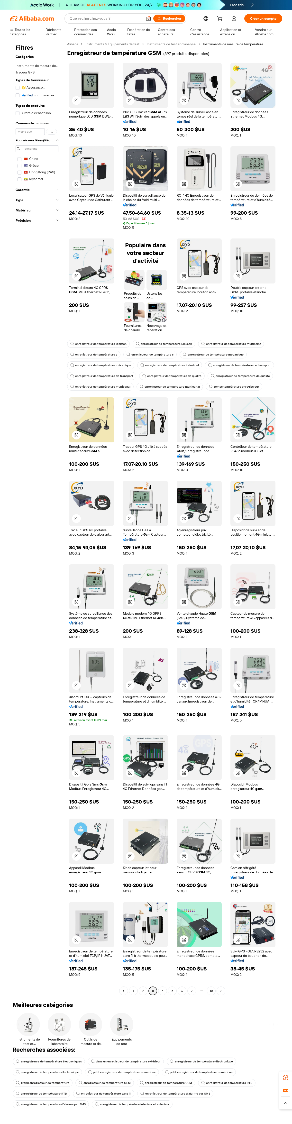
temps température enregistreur (234, 387)
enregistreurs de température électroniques (49, 1061)
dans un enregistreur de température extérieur (126, 1061)
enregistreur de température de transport (239, 365)
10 (211, 991)
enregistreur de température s (93, 354)
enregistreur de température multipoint (231, 344)
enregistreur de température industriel (169, 365)
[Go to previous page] (123, 991)
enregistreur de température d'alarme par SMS (175, 1094)
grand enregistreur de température (42, 1083)
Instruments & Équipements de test (112, 44)
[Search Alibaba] (106, 18)
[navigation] (37, 518)
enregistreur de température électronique (201, 1061)
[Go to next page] (221, 991)
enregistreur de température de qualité (171, 376)
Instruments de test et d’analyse (171, 44)
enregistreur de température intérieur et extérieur (132, 1104)
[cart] (220, 19)
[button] (148, 18)
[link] (285, 1077)
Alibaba (72, 44)
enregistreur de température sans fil (103, 1094)
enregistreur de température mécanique (213, 354)
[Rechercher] (169, 18)
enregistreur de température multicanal (100, 387)
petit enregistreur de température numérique (122, 1072)
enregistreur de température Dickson (98, 344)
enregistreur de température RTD (226, 1083)
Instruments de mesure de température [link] (233, 44)
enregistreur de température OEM (105, 1083)
